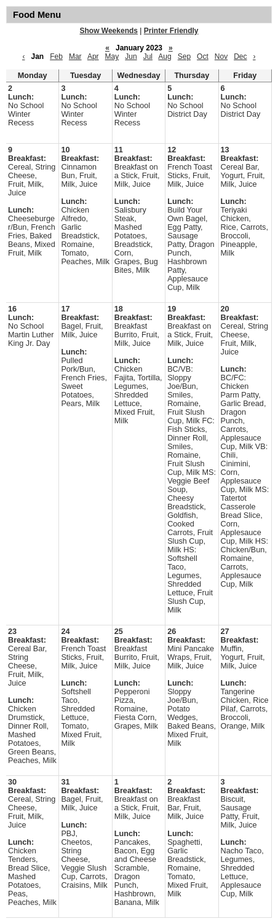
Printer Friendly (171, 30)
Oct (202, 56)
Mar (75, 56)
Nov (221, 56)
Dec (240, 56)
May (112, 56)
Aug (164, 56)
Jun (131, 56)
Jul (148, 56)
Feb (56, 56)
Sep (184, 56)
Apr (93, 56)
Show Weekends (109, 30)
